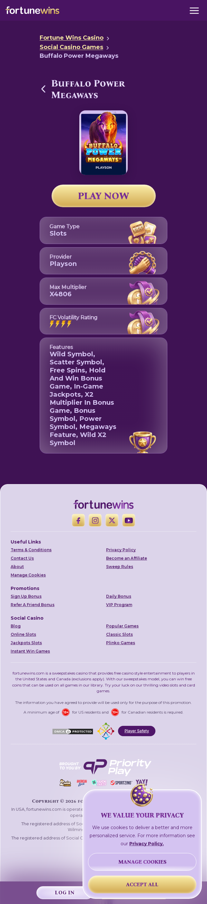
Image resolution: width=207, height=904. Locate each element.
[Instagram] (95, 520)
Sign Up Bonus (26, 596)
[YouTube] (128, 520)
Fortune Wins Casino (72, 37)
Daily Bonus (118, 596)
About (17, 566)
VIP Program (119, 604)
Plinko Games (120, 642)
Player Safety (136, 730)
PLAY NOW (103, 196)
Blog (16, 626)
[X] (111, 520)
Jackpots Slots (26, 642)
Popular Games (122, 626)
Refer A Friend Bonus (32, 604)
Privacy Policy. (146, 844)
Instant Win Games (30, 651)
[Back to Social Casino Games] (43, 89)
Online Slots (23, 634)
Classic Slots (119, 634)
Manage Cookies (28, 575)
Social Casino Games (71, 47)
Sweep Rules (119, 566)
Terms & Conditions (31, 549)
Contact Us (22, 558)
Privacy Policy (121, 549)
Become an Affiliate (126, 558)
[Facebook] (78, 520)
